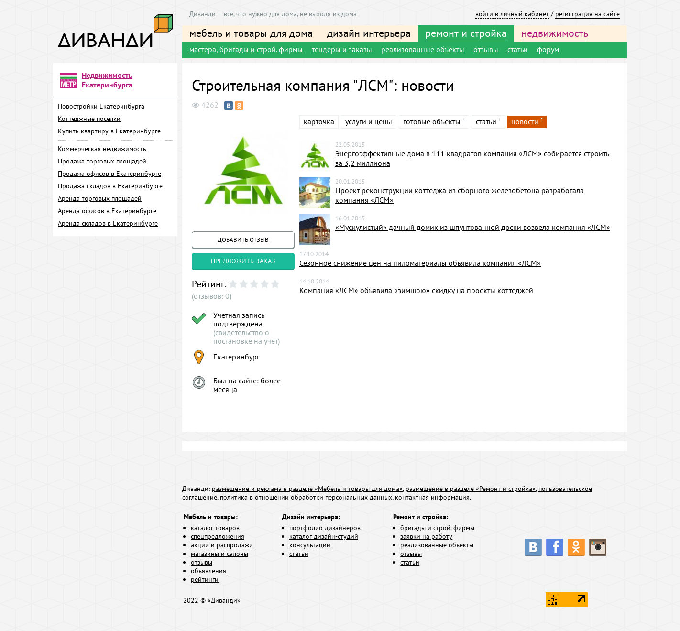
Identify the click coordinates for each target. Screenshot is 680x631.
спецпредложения (217, 536)
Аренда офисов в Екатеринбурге (107, 211)
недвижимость (554, 33)
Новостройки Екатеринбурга (101, 106)
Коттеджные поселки (89, 118)
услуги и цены (368, 121)
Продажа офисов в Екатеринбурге (109, 173)
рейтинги (205, 579)
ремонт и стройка (466, 33)
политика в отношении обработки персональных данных (306, 497)
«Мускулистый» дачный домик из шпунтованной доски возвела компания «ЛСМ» (472, 227)
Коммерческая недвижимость (102, 148)
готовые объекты (432, 121)
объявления (208, 570)
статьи (517, 49)
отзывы (485, 49)
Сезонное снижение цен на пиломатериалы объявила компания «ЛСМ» (420, 263)
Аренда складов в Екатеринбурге (108, 223)
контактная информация (432, 497)
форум (548, 49)
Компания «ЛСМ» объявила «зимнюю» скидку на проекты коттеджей (416, 290)
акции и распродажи (222, 545)
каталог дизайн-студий (323, 536)
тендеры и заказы (342, 49)
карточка (319, 121)
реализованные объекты (422, 49)
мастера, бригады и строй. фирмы (246, 49)
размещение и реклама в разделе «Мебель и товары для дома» (307, 488)
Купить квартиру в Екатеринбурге (109, 131)
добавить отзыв (243, 240)
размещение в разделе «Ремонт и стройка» (471, 488)
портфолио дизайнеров (325, 527)
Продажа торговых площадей (102, 161)
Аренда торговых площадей (100, 198)
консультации (309, 545)
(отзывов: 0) (211, 296)
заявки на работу (426, 536)
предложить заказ (243, 261)
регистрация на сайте (587, 14)
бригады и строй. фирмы (437, 527)
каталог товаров (215, 527)
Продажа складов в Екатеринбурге (110, 186)
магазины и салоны (219, 553)
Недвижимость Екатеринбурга (107, 79)
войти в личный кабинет (512, 14)
